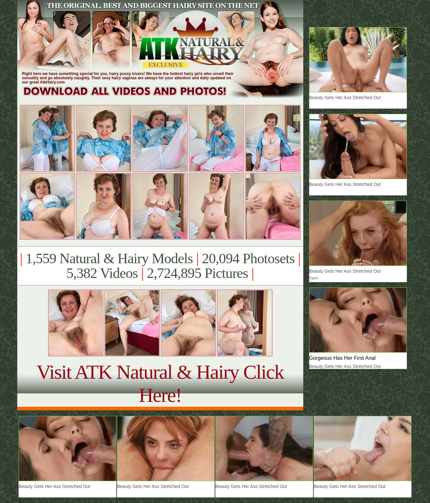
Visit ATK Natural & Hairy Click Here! (160, 383)
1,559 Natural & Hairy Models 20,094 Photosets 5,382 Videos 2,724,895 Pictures (160, 266)
